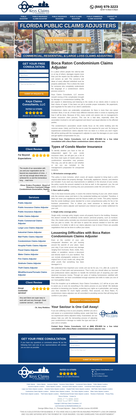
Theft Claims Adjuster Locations (50, 394)
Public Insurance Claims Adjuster (40, 18)
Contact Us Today (112, 18)
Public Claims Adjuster (76, 18)
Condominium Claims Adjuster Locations (37, 391)
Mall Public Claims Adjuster (30, 237)
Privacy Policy (110, 394)
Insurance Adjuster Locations (36, 386)
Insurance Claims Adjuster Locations (72, 386)
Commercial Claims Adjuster (84, 384)
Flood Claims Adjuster (28, 250)
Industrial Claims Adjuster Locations (55, 389)
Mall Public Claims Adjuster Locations (102, 389)
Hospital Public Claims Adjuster (32, 246)
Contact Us (73, 396)
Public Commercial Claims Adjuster (95, 18)
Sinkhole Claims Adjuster (29, 263)
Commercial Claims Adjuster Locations (95, 386)
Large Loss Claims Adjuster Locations (32, 389)
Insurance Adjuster (52, 384)
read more (29, 180)
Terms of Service (63, 396)
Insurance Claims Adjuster (66, 384)
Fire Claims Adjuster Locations (80, 391)
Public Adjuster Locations (100, 384)
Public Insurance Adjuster (59, 18)
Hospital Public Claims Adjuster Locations (78, 389)
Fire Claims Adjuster (27, 259)
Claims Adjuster (41, 384)
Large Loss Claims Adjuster (30, 228)
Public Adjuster (24, 18)
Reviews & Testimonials (97, 394)
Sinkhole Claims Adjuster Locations (60, 391)
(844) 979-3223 (104, 7)
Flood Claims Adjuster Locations (30, 394)
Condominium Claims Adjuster (32, 241)
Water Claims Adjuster (28, 254)
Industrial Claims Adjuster (30, 232)
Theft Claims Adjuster (28, 268)
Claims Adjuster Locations (53, 386)
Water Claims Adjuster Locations (99, 391)
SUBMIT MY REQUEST (33, 94)
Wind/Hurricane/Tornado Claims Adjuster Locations (74, 394)
